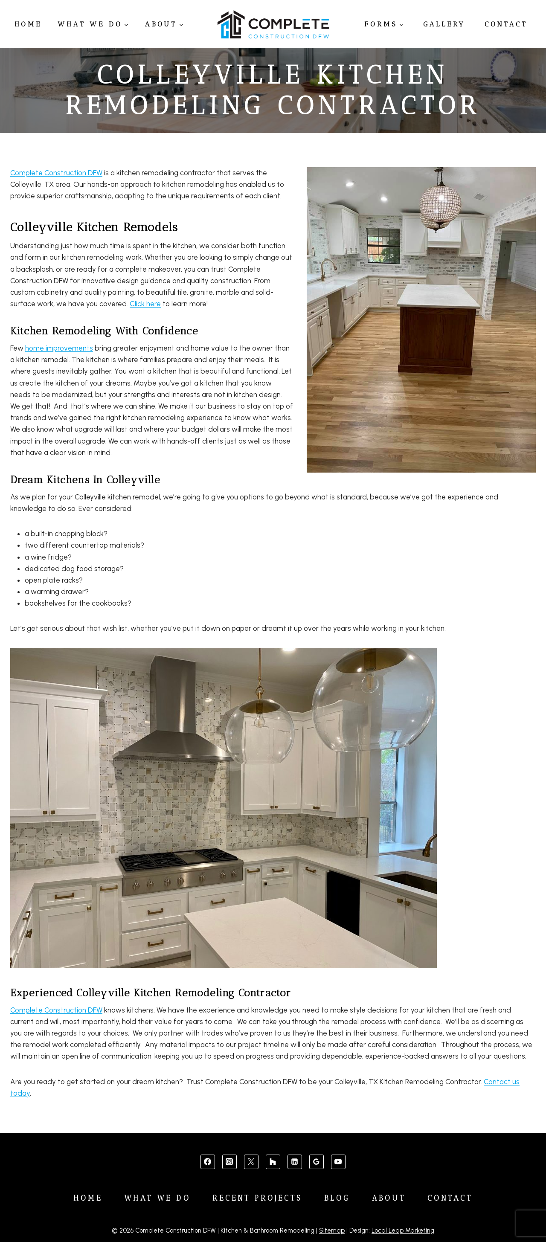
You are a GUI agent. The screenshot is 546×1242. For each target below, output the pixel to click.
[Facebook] (207, 1162)
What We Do (157, 1198)
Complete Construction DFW (56, 172)
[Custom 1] (273, 1162)
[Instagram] (229, 1162)
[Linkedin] (295, 1162)
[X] (251, 1162)
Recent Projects (257, 1198)
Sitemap (332, 1230)
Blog (337, 1198)
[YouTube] (338, 1162)
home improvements (59, 348)
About (389, 1198)
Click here (145, 303)
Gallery (444, 24)
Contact (506, 24)
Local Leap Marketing (403, 1230)
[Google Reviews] (316, 1162)
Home (28, 24)
